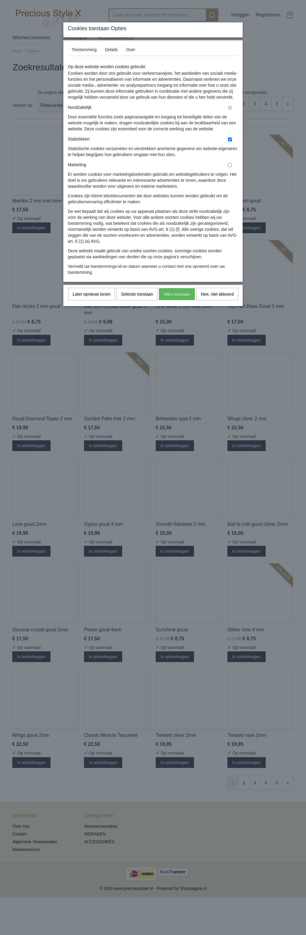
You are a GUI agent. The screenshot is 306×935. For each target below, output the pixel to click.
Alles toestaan (177, 294)
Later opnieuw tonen (92, 294)
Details (111, 49)
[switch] (230, 108)
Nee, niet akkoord (217, 294)
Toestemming (84, 49)
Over (130, 49)
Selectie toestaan (137, 294)
